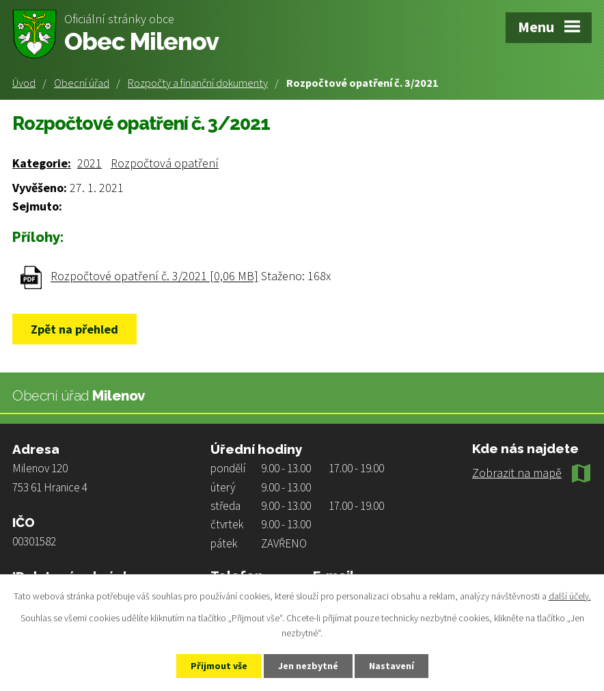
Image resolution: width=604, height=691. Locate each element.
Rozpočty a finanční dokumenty (198, 83)
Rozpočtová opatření (165, 163)
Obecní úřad (81, 83)
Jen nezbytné (308, 666)
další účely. (570, 596)
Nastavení (391, 666)
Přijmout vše (219, 666)
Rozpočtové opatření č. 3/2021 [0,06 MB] (154, 276)
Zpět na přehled (74, 329)
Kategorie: (41, 163)
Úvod (24, 83)
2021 (89, 163)
